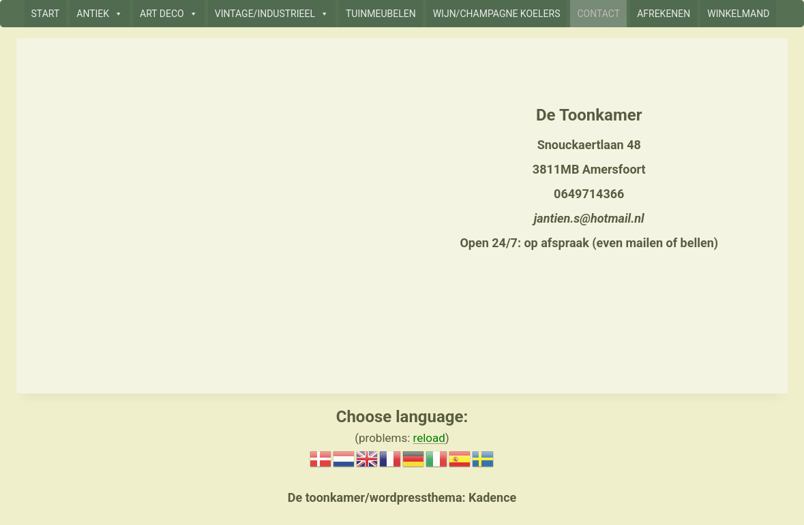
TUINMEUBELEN (381, 13)
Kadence (491, 497)
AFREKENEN (663, 13)
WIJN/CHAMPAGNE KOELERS (497, 13)
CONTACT (598, 13)
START (45, 13)
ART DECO (169, 13)
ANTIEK (99, 13)
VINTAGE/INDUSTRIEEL (272, 13)
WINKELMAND (738, 13)
